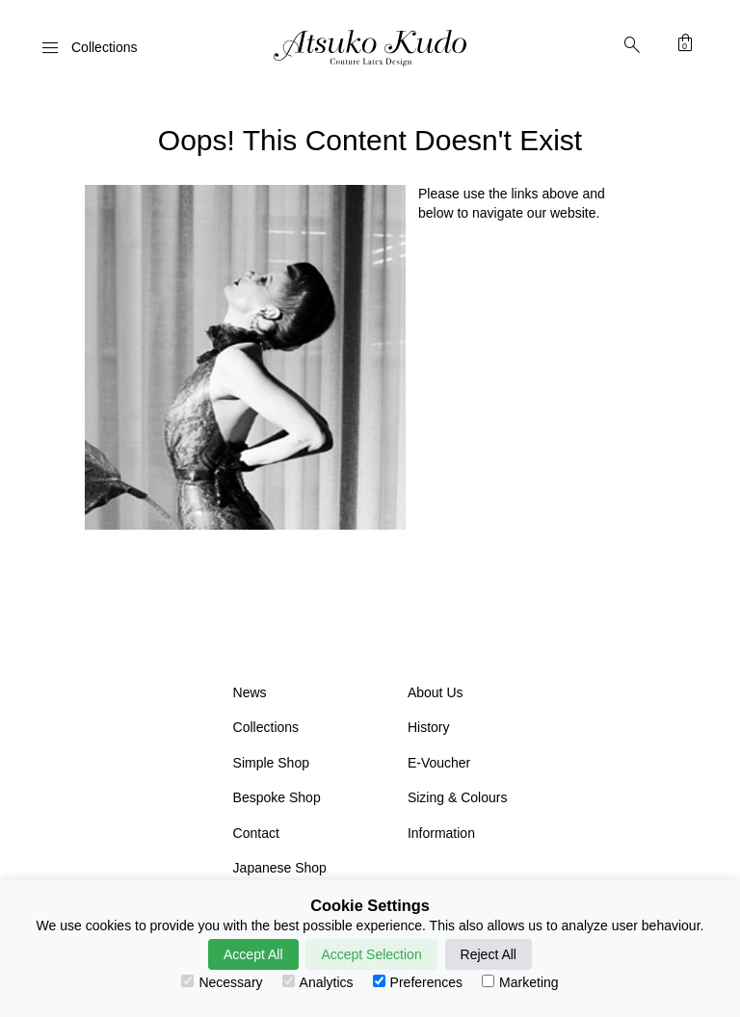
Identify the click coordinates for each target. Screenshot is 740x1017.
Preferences (417, 982)
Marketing (520, 982)
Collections (266, 727)
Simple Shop (271, 762)
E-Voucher (439, 762)
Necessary (221, 982)
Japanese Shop (280, 867)
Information (441, 833)
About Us (435, 692)
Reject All (488, 954)
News (250, 692)
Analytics (318, 982)
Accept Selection (371, 954)
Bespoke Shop (277, 797)
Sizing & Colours (458, 797)
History (429, 727)
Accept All (253, 954)
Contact (256, 833)
